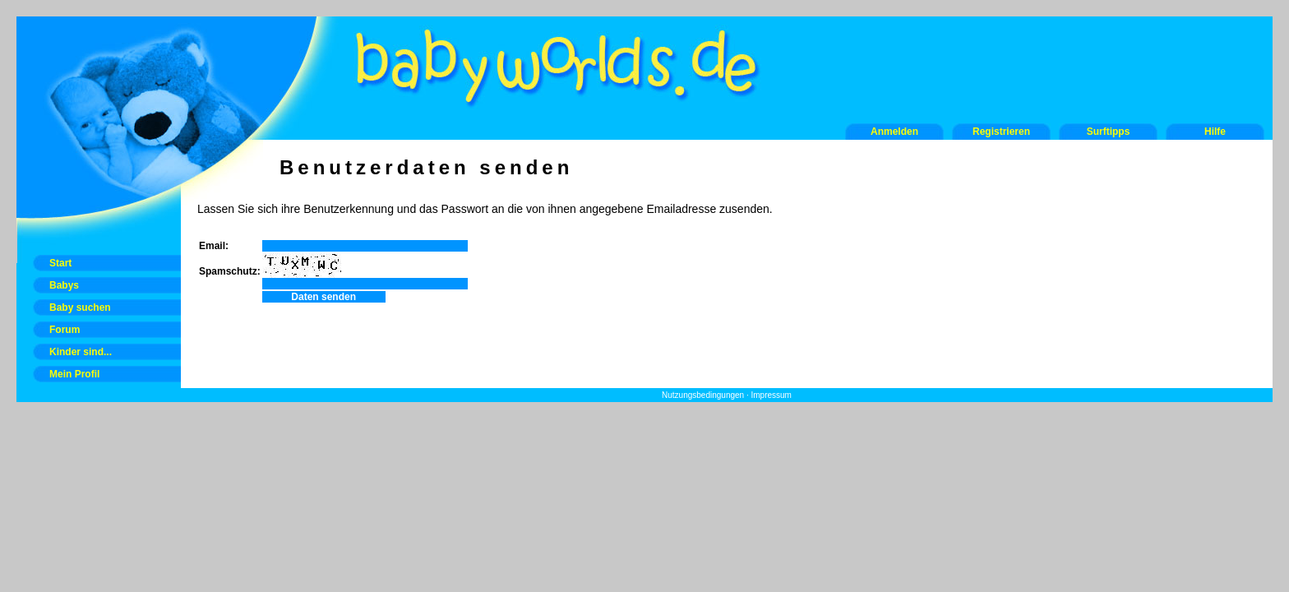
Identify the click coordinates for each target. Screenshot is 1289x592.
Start (60, 263)
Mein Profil (74, 374)
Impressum (771, 395)
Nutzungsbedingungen (703, 395)
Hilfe (1215, 131)
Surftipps (1108, 131)
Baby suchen (80, 307)
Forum (64, 329)
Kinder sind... (80, 352)
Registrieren (1001, 131)
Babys (64, 285)
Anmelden (894, 131)
